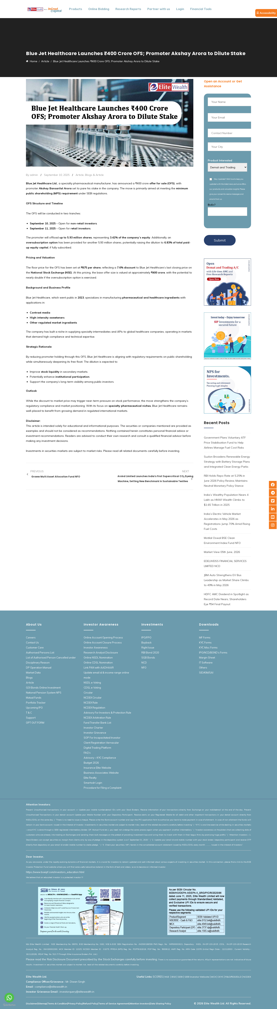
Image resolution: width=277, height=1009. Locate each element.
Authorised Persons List (40, 652)
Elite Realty (90, 777)
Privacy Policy (75, 1003)
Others (203, 667)
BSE (174, 976)
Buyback (146, 642)
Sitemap (42, 1003)
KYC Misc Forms (208, 647)
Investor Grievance (95, 732)
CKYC (221, 976)
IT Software (206, 662)
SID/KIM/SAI (206, 672)
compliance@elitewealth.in (51, 986)
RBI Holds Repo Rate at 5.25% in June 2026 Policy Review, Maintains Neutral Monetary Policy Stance (226, 480)
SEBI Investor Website (196, 976)
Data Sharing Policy (160, 1003)
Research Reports (128, 9)
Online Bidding (98, 9)
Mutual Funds (33, 697)
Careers (31, 637)
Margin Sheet (207, 657)
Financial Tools (201, 9)
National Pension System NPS (43, 692)
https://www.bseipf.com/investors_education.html (55, 872)
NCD (144, 662)
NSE (167, 976)
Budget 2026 (91, 762)
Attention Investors (139, 1003)
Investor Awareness (96, 647)
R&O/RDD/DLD (233, 976)
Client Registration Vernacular (101, 742)
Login (180, 9)
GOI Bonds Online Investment (43, 687)
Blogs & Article (94, 175)
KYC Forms (205, 642)
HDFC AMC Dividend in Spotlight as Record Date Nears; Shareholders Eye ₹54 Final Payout (226, 599)
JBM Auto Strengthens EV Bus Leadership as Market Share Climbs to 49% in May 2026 (226, 580)
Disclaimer (31, 1003)
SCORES (158, 976)
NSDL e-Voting (92, 682)
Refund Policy (90, 1003)
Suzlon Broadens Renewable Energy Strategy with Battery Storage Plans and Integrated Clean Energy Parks (227, 461)
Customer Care (35, 647)
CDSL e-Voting (92, 687)
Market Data (33, 672)
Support (31, 717)
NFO (143, 667)
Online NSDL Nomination (98, 657)
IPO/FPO (146, 637)
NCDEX (247, 976)
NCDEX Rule (91, 702)
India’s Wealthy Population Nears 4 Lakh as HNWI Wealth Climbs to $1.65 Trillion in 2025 (226, 500)
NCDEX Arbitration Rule (97, 717)
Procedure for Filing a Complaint (102, 787)
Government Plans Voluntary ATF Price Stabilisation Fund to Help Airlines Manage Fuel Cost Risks (225, 442)
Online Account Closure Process (103, 642)
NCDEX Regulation (94, 707)
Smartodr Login (93, 782)
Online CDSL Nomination (98, 662)
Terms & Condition (57, 1003)
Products (75, 9)
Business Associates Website (101, 772)
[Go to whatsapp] (9, 997)
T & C (29, 712)
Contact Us (32, 642)
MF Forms (204, 637)
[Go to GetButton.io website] (9, 1005)
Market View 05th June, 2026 (222, 552)
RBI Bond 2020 (150, 652)
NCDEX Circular (93, 697)
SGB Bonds (148, 657)
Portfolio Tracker (36, 702)
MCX (213, 976)
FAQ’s (87, 752)
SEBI (180, 976)
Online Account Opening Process (103, 637)
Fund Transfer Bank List (97, 722)
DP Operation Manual (38, 667)
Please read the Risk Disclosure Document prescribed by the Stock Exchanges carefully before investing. (92, 959)
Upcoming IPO (34, 707)
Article (80, 175)
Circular (88, 692)
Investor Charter (93, 727)
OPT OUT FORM (35, 722)
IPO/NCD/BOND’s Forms (213, 652)
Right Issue (147, 647)
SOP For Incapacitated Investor (102, 737)
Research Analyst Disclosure (101, 652)
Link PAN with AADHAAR (99, 667)
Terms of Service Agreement (113, 1003)
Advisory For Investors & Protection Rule (107, 712)
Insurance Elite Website (97, 767)
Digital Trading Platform (97, 747)
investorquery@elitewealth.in (77, 991)
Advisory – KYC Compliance (100, 757)
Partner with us (158, 9)
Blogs (29, 677)
